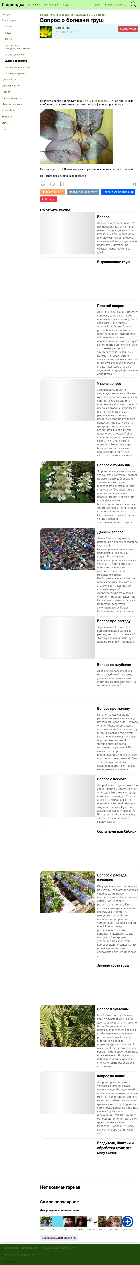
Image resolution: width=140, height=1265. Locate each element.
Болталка (7, 116)
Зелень (8, 38)
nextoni (92, 1223)
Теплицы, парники (15, 54)
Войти (98, 4)
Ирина (46, 1223)
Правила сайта (10, 1247)
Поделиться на (118, 192)
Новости (6, 91)
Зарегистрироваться (116, 4)
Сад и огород (9, 20)
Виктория (116, 1223)
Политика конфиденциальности (19, 1254)
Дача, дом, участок (12, 98)
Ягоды (8, 32)
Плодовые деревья (15, 73)
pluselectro (127, 1223)
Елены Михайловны (95, 101)
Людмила (81, 1223)
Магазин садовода (12, 104)
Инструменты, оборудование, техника (17, 46)
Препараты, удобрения (17, 67)
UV (57, 1223)
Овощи (8, 26)
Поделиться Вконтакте (83, 192)
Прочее (6, 129)
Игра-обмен (8, 110)
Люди (66, 4)
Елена (69, 1223)
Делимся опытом (11, 85)
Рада (104, 1223)
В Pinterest (49, 199)
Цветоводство (9, 79)
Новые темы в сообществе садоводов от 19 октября (73, 14)
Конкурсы (7, 14)
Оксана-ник (62, 28)
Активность (34, 4)
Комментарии (51, 4)
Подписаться (128, 29)
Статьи (5, 122)
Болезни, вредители (16, 60)
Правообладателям (29, 1247)
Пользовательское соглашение (58, 1247)
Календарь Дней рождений (59, 1237)
